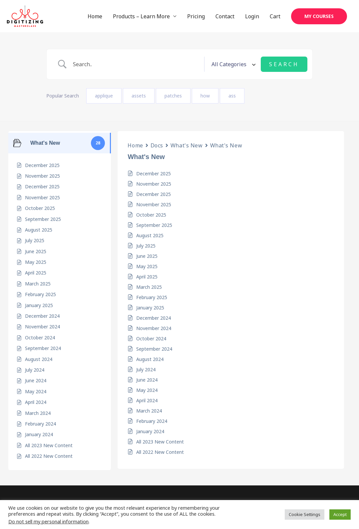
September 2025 (154, 225)
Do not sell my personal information (48, 521)
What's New (187, 145)
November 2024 (153, 328)
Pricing (196, 16)
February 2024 (151, 421)
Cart (275, 16)
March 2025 (149, 287)
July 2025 (146, 246)
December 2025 (153, 173)
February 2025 (151, 297)
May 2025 (147, 266)
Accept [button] (340, 514)
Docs (157, 145)
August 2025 (150, 235)
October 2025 (151, 215)
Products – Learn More (141, 16)
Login (252, 16)
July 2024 (146, 369)
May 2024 (147, 390)
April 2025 (147, 276)
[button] (319, 16)
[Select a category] (232, 64)
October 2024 (151, 338)
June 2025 (147, 256)
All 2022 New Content (160, 452)
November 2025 (153, 184)
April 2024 (147, 400)
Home (95, 16)
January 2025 (150, 307)
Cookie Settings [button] (304, 514)
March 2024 (149, 411)
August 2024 (150, 359)
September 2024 (154, 349)
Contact (224, 16)
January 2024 (150, 431)
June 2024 (147, 380)
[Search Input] (136, 64)
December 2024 (153, 318)
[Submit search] (284, 64)
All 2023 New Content (160, 442)
